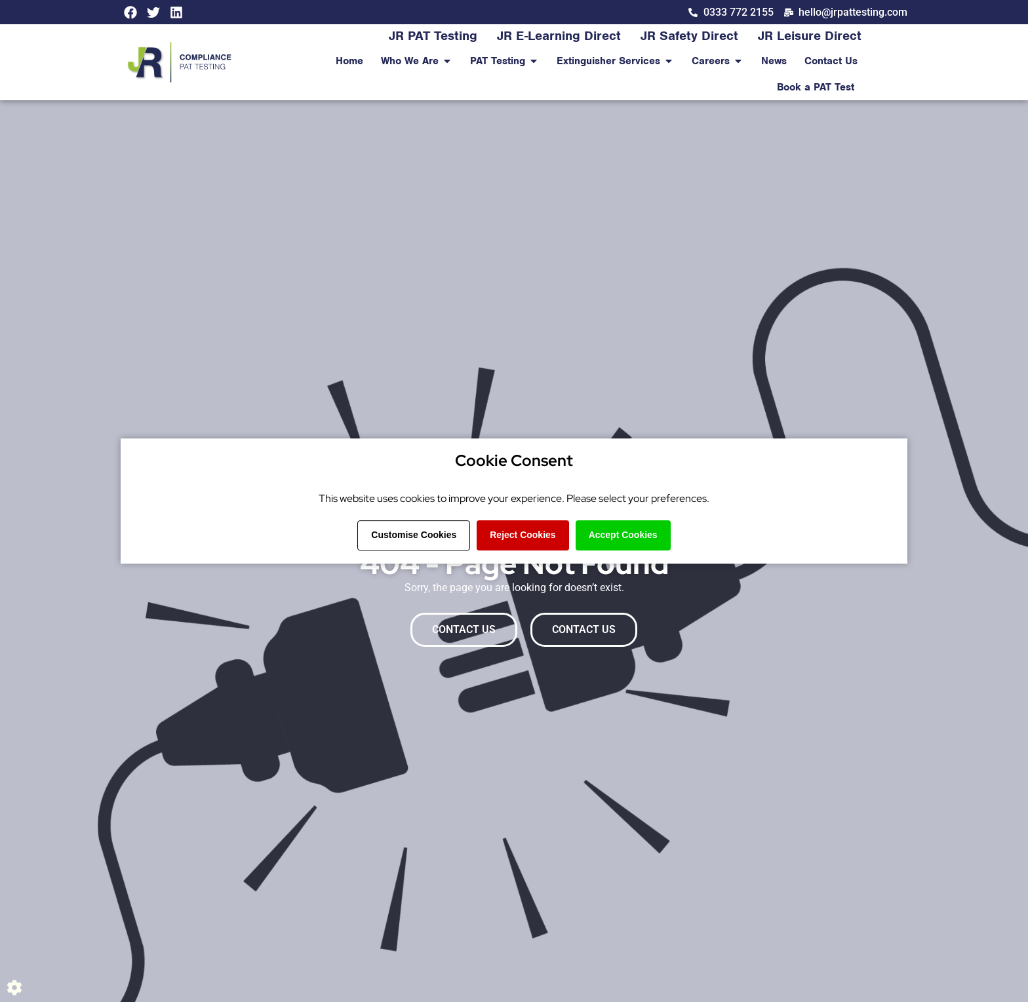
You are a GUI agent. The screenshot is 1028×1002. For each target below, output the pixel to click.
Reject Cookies (522, 535)
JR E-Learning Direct (559, 36)
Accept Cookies (623, 535)
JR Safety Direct (689, 36)
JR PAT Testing (433, 36)
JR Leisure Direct (809, 36)
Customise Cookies (413, 535)
